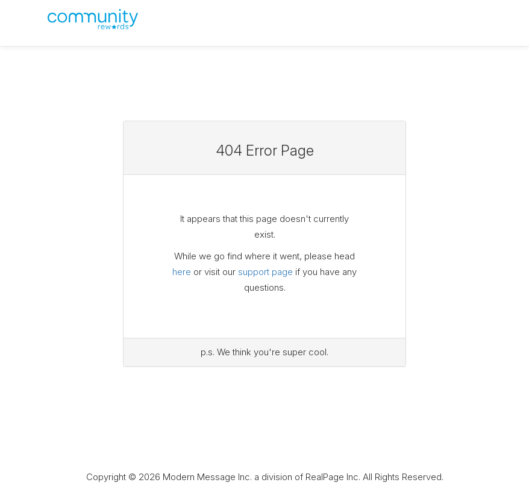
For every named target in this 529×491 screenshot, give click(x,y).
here (181, 271)
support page (265, 271)
